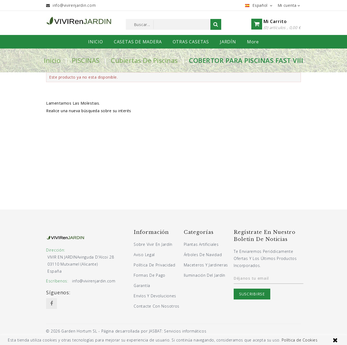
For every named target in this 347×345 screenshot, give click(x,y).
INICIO (95, 42)
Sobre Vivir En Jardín (153, 244)
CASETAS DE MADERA (138, 42)
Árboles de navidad (203, 254)
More (253, 42)
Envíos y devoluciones (155, 295)
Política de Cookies (300, 340)
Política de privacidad (154, 264)
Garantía (142, 285)
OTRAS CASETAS (191, 42)
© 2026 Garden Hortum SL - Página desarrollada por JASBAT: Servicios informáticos (126, 331)
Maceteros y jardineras (206, 264)
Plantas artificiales (201, 244)
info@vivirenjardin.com (74, 5)
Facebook (51, 303)
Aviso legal (144, 254)
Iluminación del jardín (204, 275)
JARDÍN (228, 42)
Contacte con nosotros (156, 306)
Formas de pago (149, 275)
